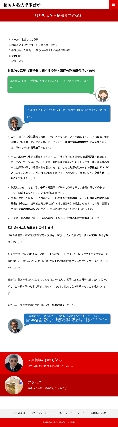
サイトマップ (65, 413)
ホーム (81, 413)
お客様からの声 (98, 413)
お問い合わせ (18, 413)
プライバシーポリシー (42, 413)
